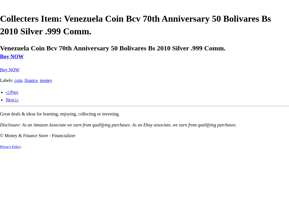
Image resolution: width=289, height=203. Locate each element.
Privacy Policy (10, 147)
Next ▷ (12, 99)
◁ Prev (12, 92)
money (46, 80)
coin (18, 80)
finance (31, 80)
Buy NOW (12, 56)
